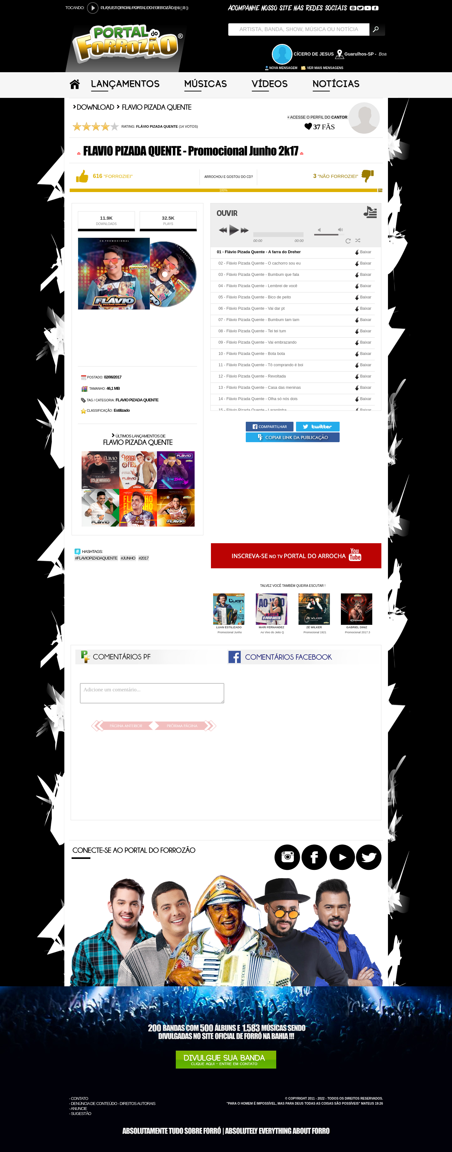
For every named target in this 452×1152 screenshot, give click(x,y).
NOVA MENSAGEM (281, 68)
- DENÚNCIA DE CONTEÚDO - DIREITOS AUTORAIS (112, 1103)
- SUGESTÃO (80, 1113)
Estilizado (122, 410)
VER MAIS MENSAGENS (322, 68)
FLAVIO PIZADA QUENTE (137, 400)
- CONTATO (78, 1098)
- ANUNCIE (78, 1108)
